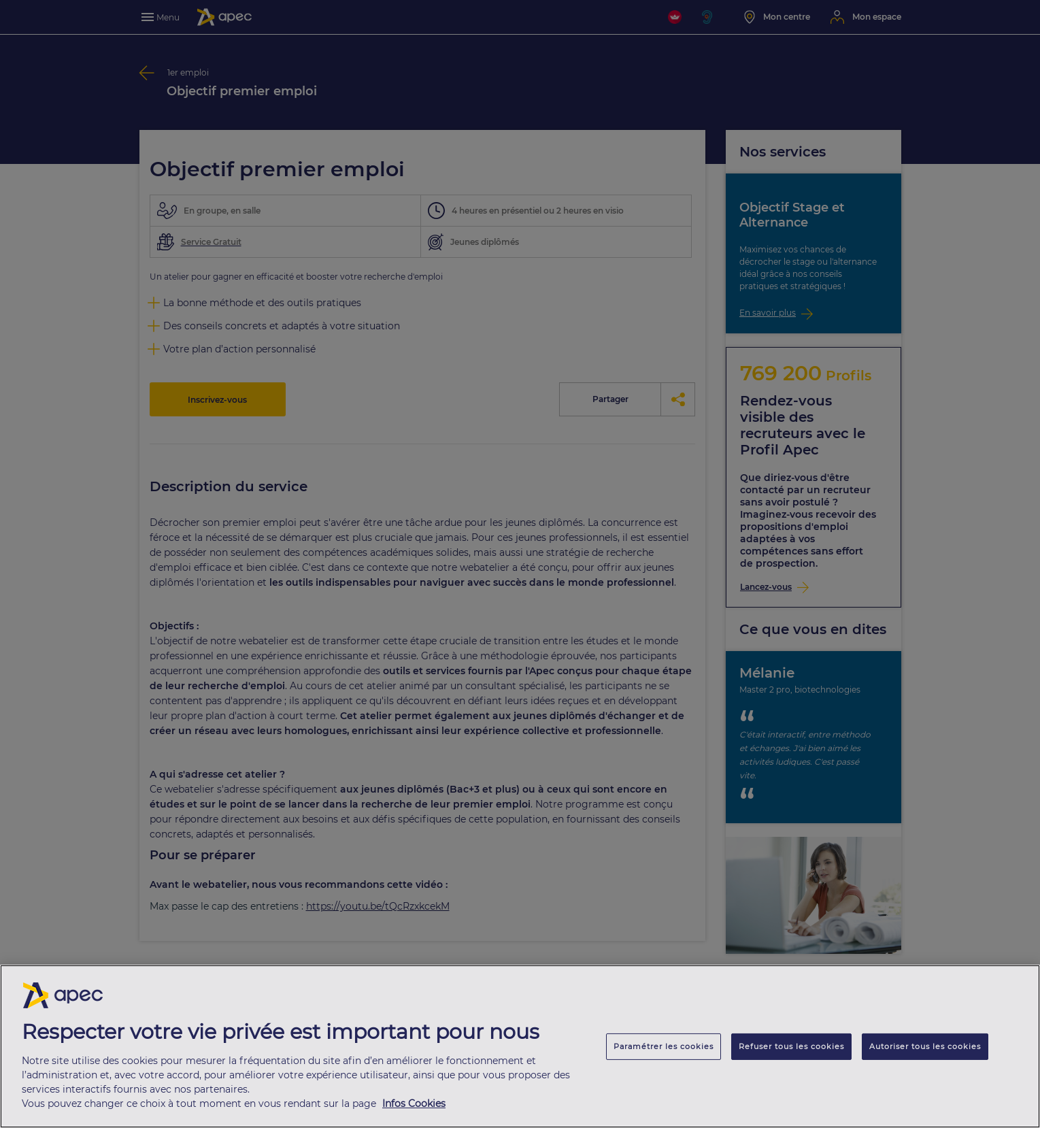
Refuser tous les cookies (791, 1050)
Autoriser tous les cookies (925, 1050)
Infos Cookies (414, 1107)
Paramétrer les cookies (664, 1050)
